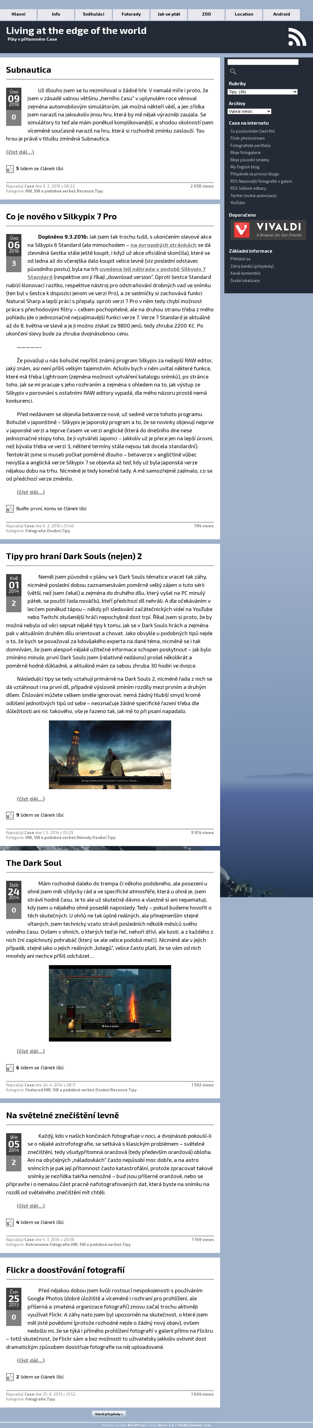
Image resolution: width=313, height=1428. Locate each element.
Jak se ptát (169, 13)
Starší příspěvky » (109, 1414)
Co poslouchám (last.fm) (252, 131)
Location (244, 13)
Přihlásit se (240, 258)
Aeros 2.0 (166, 1425)
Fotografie (35, 530)
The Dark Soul (33, 862)
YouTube (237, 202)
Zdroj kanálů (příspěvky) (252, 266)
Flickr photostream (247, 138)
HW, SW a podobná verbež (50, 191)
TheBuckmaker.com (194, 1425)
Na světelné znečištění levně (62, 1115)
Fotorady (131, 13)
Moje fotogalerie (245, 152)
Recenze (85, 191)
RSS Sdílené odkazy (248, 188)
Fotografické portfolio (250, 145)
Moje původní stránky (249, 159)
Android (281, 13)
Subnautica (28, 69)
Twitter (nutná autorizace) (253, 195)
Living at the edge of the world (76, 30)
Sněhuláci (93, 13)
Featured (34, 1089)
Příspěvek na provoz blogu (254, 173)
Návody (84, 837)
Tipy (99, 191)
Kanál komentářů (245, 273)
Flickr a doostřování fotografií (65, 1269)
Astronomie (37, 1244)
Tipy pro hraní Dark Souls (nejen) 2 (74, 556)
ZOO (206, 13)
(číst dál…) (20, 151)
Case (29, 186)
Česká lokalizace (245, 280)
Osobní (54, 530)
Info (56, 13)
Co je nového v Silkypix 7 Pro (61, 216)
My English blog (245, 166)
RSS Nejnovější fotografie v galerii (261, 181)
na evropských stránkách (164, 244)
